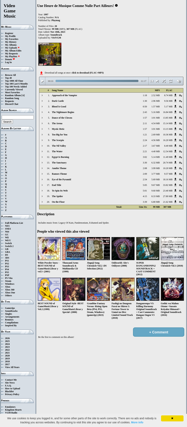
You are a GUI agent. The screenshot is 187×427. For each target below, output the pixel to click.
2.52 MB (155, 95)
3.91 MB (155, 117)
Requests (9, 101)
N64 (7, 231)
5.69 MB (155, 179)
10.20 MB (167, 168)
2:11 (145, 123)
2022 (7, 349)
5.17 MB (168, 106)
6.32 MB (155, 162)
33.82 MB (167, 185)
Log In (8, 62)
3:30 (145, 162)
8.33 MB (155, 196)
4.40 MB (155, 151)
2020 (7, 355)
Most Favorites (12, 92)
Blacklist (9, 391)
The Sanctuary (59, 162)
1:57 (145, 117)
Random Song (12, 98)
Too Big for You (59, 134)
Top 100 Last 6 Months (16, 83)
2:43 (145, 112)
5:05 (145, 185)
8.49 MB (168, 145)
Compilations (11, 322)
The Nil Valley (59, 145)
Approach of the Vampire (64, 95)
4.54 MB (155, 123)
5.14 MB (155, 157)
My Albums (11, 45)
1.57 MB (155, 106)
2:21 (145, 151)
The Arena (57, 123)
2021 (7, 352)
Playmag (55, 20)
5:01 (145, 190)
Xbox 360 (9, 289)
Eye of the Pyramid (61, 179)
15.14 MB (167, 123)
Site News (10, 382)
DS (6, 255)
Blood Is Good (59, 106)
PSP (7, 275)
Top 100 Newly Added (16, 86)
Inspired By (11, 325)
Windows (9, 284)
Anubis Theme (59, 168)
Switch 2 (9, 246)
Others (8, 295)
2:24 (145, 140)
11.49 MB (167, 157)
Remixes (9, 319)
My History (10, 42)
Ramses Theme (59, 174)
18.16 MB (167, 179)
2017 (7, 364)
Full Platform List (14, 223)
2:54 (145, 179)
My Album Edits (13, 50)
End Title (56, 185)
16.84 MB (167, 112)
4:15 (145, 196)
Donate (10, 59)
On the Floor (58, 202)
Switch (8, 243)
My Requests (11, 53)
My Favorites (11, 39)
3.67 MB (155, 145)
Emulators (10, 407)
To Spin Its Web (60, 190)
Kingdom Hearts (13, 409)
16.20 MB (167, 140)
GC (7, 234)
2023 (7, 347)
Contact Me (11, 379)
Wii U (8, 240)
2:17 (145, 145)
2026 (7, 338)
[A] (23, 95)
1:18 (145, 95)
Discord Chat (11, 104)
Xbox (7, 286)
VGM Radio (11, 412)
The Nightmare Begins (63, 112)
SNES (8, 228)
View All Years (12, 367)
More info (137, 422)
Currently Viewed (14, 89)
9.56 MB (168, 101)
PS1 (7, 260)
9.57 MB (168, 174)
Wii (7, 237)
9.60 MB (155, 190)
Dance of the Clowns (62, 117)
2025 (7, 341)
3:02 (145, 157)
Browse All (10, 75)
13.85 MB (167, 117)
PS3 (7, 266)
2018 (7, 361)
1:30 (145, 101)
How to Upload (12, 388)
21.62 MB (167, 202)
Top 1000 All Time (14, 80)
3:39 (145, 202)
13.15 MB (167, 129)
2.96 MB (155, 101)
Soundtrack (56, 34)
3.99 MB (155, 168)
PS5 (7, 272)
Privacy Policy (12, 394)
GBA (7, 252)
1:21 (145, 134)
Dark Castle (58, 101)
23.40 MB (167, 190)
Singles (8, 314)
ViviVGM (56, 37)
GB (6, 249)
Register (9, 33)
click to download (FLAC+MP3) (88, 72)
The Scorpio (58, 140)
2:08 (145, 168)
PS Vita (8, 278)
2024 (7, 344)
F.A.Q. (8, 385)
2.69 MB (155, 134)
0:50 (145, 106)
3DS (7, 257)
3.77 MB (155, 174)
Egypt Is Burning (60, 157)
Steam (8, 281)
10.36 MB (167, 134)
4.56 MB (155, 140)
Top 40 (8, 78)
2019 (7, 358)
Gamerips (10, 308)
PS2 (7, 263)
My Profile (10, 36)
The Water (57, 151)
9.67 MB (155, 185)
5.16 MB (155, 112)
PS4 (7, 269)
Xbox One (10, 292)
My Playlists (12, 56)
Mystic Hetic (58, 129)
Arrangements (12, 316)
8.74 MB (168, 95)
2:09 (145, 174)
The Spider (57, 196)
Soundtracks (11, 311)
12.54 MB (167, 151)
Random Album (13, 95)
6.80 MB (155, 202)
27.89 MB (167, 196)
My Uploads (12, 47)
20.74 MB (167, 162)
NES (7, 226)
